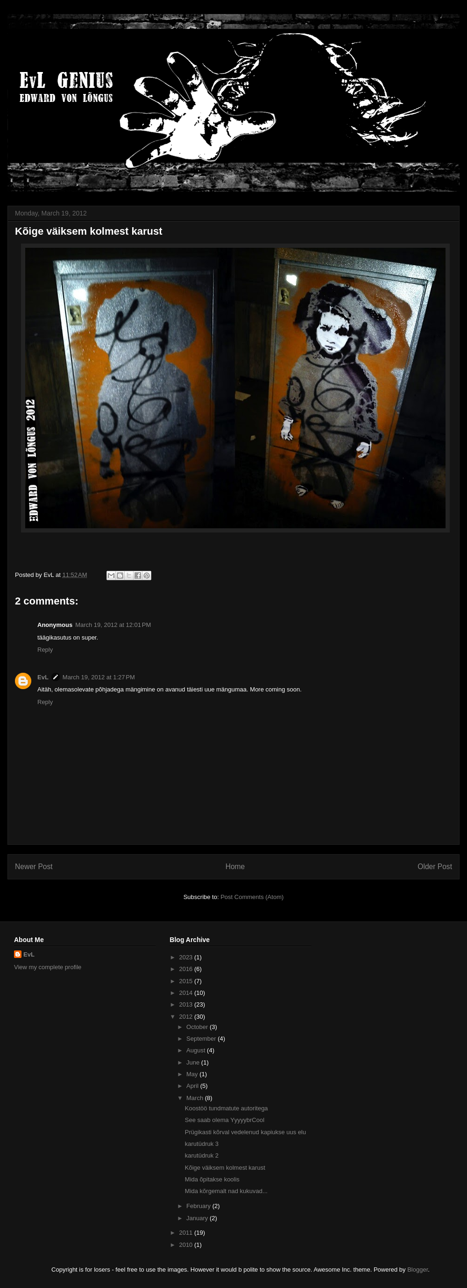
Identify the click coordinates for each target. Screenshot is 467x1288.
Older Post (434, 867)
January (198, 1218)
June (193, 1062)
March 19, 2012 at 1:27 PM (99, 677)
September (202, 1038)
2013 (186, 1004)
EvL (43, 677)
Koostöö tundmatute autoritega (226, 1108)
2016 (186, 968)
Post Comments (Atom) (251, 896)
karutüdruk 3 (202, 1143)
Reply (45, 649)
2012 (186, 1016)
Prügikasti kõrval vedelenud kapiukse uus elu (245, 1132)
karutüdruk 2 (202, 1155)
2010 (186, 1244)
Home (235, 867)
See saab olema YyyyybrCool (224, 1119)
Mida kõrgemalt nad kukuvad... (226, 1190)
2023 (186, 957)
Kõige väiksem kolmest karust (225, 1167)
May (192, 1074)
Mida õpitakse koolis (212, 1179)
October (198, 1026)
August (196, 1050)
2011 (186, 1232)
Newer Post (34, 867)
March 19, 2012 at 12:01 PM (113, 624)
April (193, 1085)
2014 (186, 992)
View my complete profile (47, 967)
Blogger (417, 1269)
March (195, 1097)
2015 (186, 981)
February (199, 1205)
